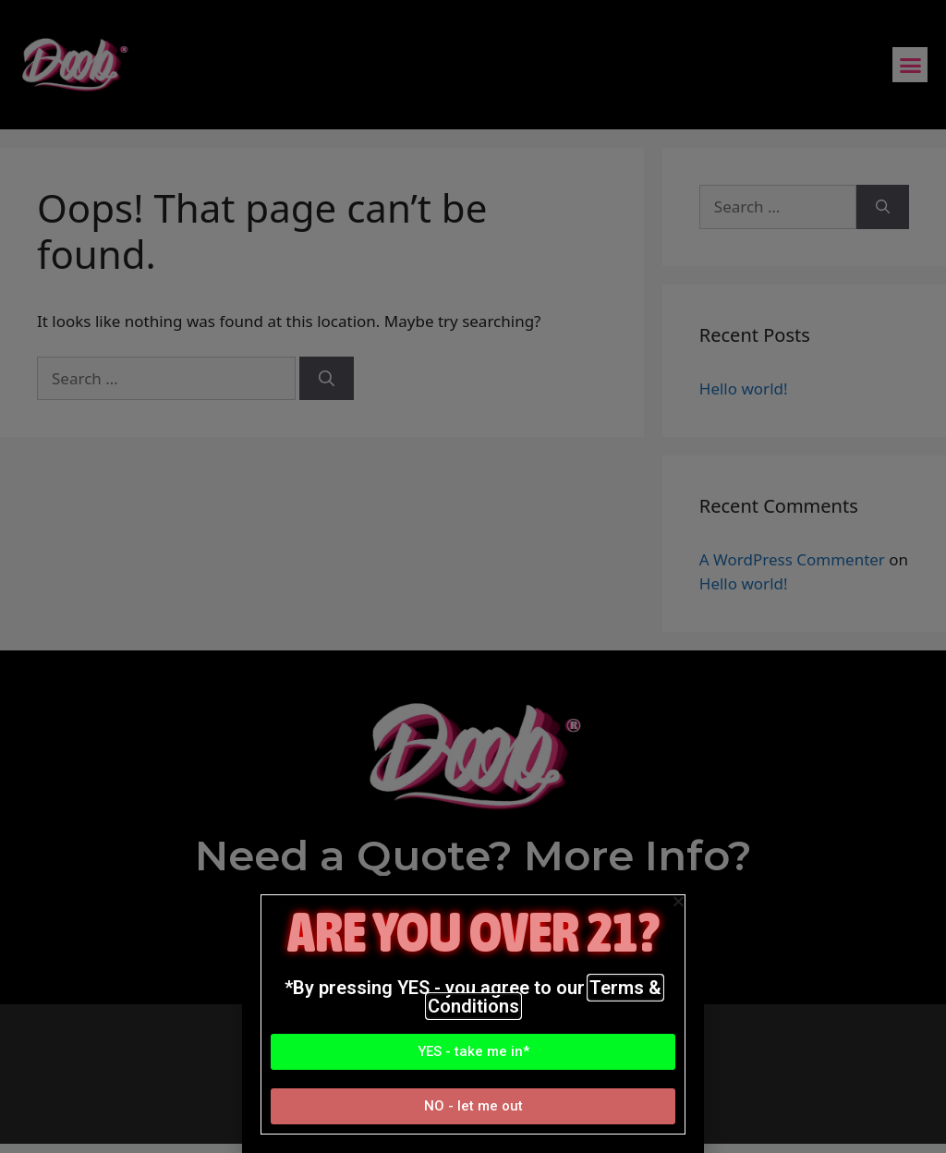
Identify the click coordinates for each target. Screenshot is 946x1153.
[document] (473, 576)
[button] (473, 1052)
